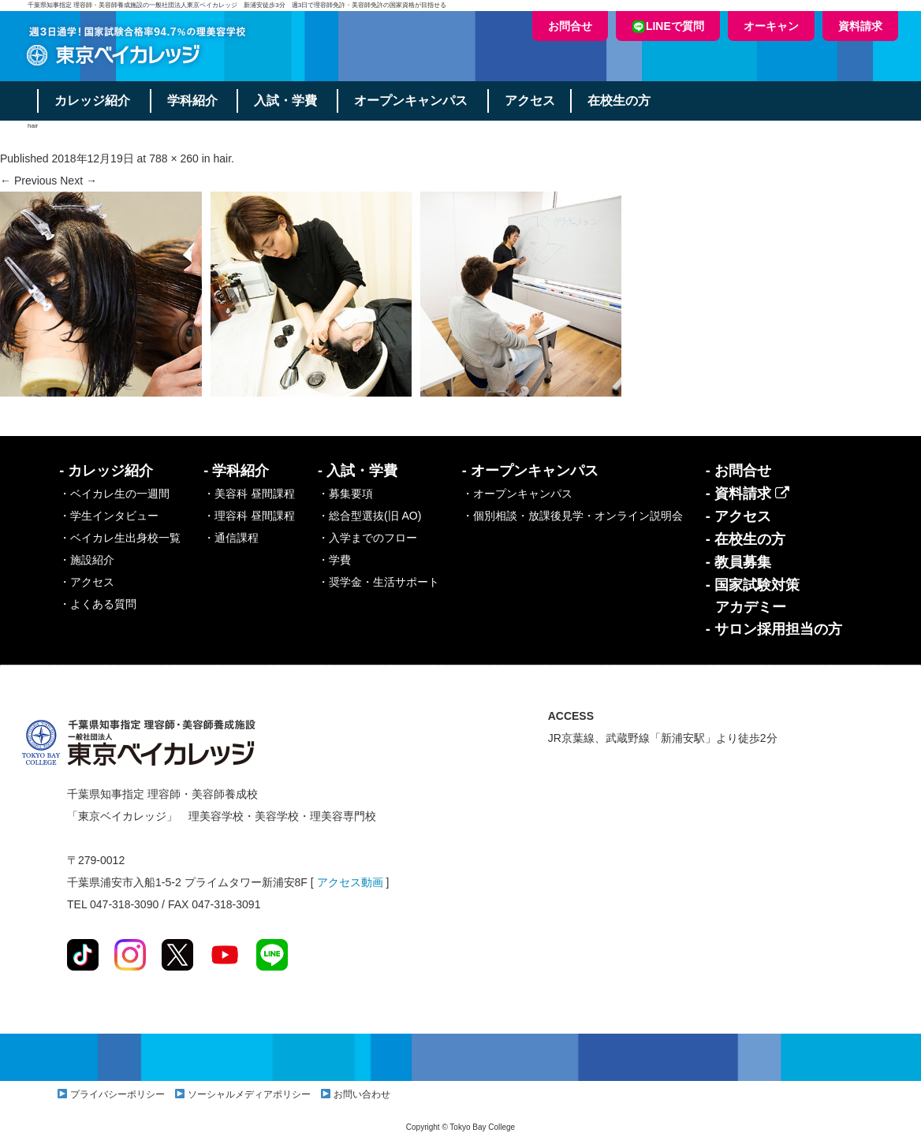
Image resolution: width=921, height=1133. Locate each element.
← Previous (28, 180)
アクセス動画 (350, 882)
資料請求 (860, 26)
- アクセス (738, 516)
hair (223, 158)
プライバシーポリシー (117, 1094)
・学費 (334, 559)
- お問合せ (738, 471)
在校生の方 (620, 100)
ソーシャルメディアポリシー (249, 1094)
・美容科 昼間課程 (249, 493)
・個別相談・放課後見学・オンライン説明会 (572, 515)
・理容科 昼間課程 (249, 515)
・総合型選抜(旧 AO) (369, 515)
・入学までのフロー (367, 537)
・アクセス (86, 582)
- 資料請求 (747, 493)
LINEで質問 (668, 26)
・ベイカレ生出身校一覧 (120, 537)
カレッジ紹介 (92, 100)
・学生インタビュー (108, 515)
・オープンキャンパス (517, 493)
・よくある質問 (97, 604)
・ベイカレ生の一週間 (114, 493)
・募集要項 (345, 493)
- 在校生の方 (745, 539)
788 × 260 (174, 158)
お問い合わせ (362, 1094)
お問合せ (570, 26)
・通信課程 (231, 537)
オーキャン (771, 26)
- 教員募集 (738, 562)
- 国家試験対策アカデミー (753, 596)
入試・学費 (286, 100)
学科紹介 (192, 100)
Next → (78, 180)
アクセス (530, 100)
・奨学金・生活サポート (378, 582)
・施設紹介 (86, 559)
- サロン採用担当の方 (774, 629)
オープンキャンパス (411, 100)
